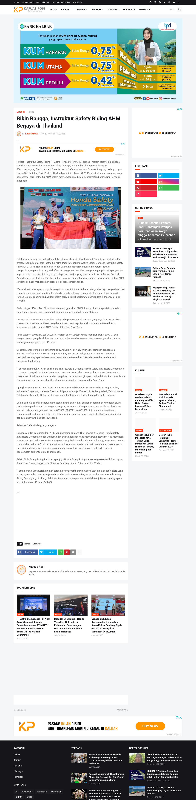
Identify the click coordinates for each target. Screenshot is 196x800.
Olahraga (129, 9)
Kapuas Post (36, 566)
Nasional (113, 9)
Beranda (21, 112)
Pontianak (56, 791)
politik (29, 797)
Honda (31, 112)
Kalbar (65, 9)
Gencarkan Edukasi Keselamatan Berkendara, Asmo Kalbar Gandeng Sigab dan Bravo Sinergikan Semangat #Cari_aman (106, 625)
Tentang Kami (28, 2)
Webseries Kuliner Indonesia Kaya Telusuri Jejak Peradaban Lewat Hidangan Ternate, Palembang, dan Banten (144, 444)
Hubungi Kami (42, 2)
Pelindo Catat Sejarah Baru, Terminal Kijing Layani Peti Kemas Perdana (164, 272)
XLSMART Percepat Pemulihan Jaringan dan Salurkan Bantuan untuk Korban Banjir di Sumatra (165, 253)
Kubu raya (42, 791)
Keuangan (27, 791)
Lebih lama (121, 710)
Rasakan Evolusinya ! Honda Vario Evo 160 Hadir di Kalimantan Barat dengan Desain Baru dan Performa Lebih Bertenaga (69, 625)
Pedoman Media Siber (61, 2)
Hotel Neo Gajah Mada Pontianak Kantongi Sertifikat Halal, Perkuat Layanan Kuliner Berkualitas (144, 401)
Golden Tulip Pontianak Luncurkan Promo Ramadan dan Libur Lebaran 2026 (168, 441)
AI (16, 791)
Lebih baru (20, 710)
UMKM (18, 797)
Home (16, 2)
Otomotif (144, 9)
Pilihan (96, 9)
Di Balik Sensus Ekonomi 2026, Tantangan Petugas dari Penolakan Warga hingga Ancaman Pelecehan (164, 757)
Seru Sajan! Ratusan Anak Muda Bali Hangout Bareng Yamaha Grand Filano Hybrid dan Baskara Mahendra (105, 759)
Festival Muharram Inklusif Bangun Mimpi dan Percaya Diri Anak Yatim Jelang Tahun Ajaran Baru (106, 777)
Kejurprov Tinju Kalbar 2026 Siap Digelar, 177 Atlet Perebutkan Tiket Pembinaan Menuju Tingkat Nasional (164, 293)
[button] (172, 9)
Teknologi (18, 777)
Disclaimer (77, 2)
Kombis (81, 9)
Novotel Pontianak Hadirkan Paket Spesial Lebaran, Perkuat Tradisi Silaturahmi (168, 400)
